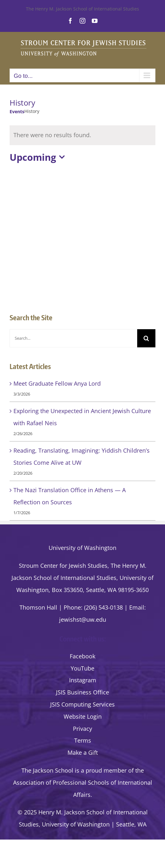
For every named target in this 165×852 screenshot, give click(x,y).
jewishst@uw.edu (82, 619)
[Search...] (73, 338)
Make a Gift (82, 752)
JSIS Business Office (82, 692)
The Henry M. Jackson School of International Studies (82, 9)
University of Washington (82, 548)
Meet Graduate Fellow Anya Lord (57, 383)
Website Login (83, 716)
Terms (82, 740)
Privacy (82, 728)
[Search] (146, 338)
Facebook (82, 656)
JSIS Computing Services (82, 704)
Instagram (82, 680)
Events (17, 111)
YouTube (82, 668)
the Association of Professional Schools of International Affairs (82, 782)
